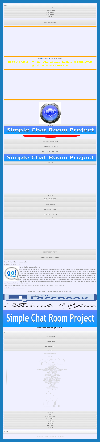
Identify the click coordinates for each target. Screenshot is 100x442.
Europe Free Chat (52, 383)
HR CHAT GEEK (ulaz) (50, 141)
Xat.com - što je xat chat (52, 371)
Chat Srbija (52, 385)
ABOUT (46, 436)
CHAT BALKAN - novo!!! (50, 146)
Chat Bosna (52, 384)
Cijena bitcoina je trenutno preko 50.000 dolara (52, 370)
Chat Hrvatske (50, 10)
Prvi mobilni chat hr (52, 366)
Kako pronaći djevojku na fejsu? (52, 395)
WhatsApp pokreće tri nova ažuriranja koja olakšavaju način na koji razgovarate (52, 359)
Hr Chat (50, 428)
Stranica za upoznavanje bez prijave (52, 375)
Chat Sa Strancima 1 (52, 392)
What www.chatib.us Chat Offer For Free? (52, 401)
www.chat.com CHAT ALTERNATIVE (52, 381)
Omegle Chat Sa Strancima (52, 391)
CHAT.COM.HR (50, 341)
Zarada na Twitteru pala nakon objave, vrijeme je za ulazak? (52, 361)
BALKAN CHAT (50, 346)
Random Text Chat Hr (52, 367)
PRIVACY (57, 436)
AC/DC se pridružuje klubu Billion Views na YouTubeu (52, 362)
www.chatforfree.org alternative (52, 382)
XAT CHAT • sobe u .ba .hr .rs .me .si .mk (52, 378)
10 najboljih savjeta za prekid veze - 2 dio (52, 403)
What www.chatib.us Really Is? (52, 400)
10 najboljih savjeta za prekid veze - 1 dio (52, 404)
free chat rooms (32, 285)
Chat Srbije (50, 12)
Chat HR (50, 425)
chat (21, 285)
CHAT (6, 5)
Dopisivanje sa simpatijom (52, 387)
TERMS (62, 436)
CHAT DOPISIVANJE (50, 214)
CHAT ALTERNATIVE (50, 252)
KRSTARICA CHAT (50, 209)
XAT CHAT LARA (50, 199)
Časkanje (52, 376)
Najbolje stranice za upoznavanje (52, 374)
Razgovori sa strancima (52, 372)
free (18, 285)
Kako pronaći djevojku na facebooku (52, 396)
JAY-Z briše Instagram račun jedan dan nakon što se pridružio (52, 360)
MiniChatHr (52, 365)
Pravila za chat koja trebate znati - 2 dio (52, 405)
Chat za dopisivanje (52, 389)
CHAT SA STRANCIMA (50, 151)
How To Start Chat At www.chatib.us (16, 262)
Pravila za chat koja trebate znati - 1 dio (52, 406)
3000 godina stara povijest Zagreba (52, 368)
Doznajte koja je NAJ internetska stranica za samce (52, 363)
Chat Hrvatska (52, 386)
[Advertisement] (50, 41)
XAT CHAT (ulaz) (50, 22)
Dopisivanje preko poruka (52, 388)
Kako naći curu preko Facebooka (52, 394)
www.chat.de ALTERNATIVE (52, 377)
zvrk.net (50, 8)
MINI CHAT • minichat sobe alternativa (52, 379)
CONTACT (51, 436)
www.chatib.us (12, 285)
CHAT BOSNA (50, 204)
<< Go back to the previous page (14, 288)
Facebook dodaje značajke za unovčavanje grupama (52, 358)
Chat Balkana (50, 17)
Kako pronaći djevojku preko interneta (52, 393)
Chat (50, 414)
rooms (25, 285)
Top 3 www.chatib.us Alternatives (52, 398)
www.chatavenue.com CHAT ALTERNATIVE (52, 380)
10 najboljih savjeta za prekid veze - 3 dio (52, 402)
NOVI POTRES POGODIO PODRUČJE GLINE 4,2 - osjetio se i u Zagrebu (52, 369)
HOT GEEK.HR (50, 336)
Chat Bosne (50, 14)
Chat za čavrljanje (52, 373)
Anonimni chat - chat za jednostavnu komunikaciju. (52, 364)
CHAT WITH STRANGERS (50, 257)
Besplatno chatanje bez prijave (52, 390)
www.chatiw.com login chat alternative (52, 397)
